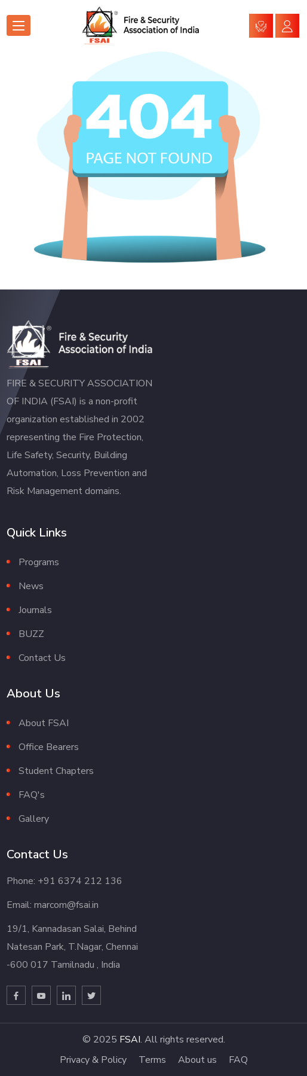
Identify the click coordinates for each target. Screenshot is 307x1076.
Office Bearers (49, 747)
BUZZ (31, 634)
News (31, 586)
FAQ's (32, 794)
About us (197, 1059)
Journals (35, 610)
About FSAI (44, 723)
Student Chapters (56, 771)
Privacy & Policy (93, 1059)
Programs (39, 562)
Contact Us (42, 658)
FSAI (129, 1039)
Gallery (34, 818)
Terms (152, 1059)
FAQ (238, 1059)
